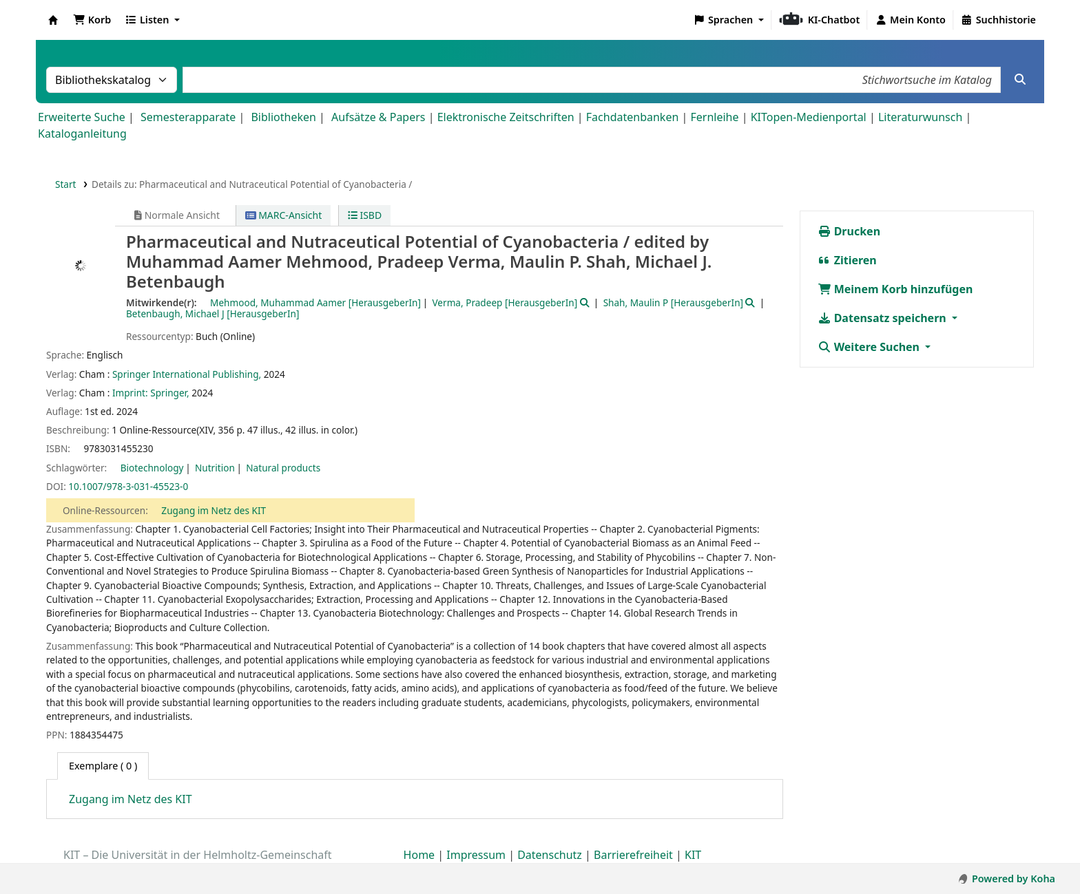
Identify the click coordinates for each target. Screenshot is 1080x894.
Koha (53, 20)
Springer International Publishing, (186, 374)
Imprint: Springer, (150, 392)
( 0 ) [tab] (103, 765)
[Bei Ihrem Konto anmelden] (910, 20)
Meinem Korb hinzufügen (895, 289)
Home (419, 854)
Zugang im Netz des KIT (213, 510)
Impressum (476, 854)
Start (65, 184)
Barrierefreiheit (633, 854)
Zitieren (847, 260)
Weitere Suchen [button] (870, 346)
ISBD (365, 215)
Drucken (849, 231)
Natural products (283, 467)
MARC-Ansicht (283, 215)
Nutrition (215, 467)
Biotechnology (152, 467)
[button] (92, 20)
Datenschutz (549, 854)
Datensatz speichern (883, 318)
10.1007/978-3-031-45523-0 (128, 486)
